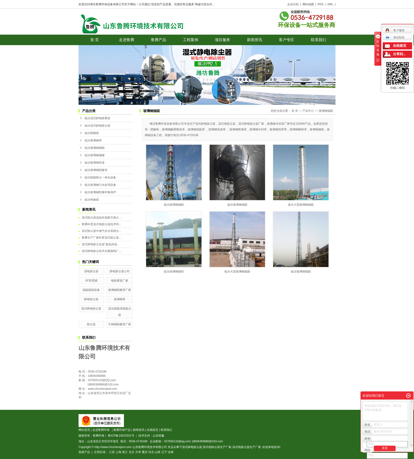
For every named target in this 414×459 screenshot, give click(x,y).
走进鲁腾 (126, 40)
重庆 (145, 452)
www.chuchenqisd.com (102, 388)
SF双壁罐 (91, 280)
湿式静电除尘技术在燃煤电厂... (101, 251)
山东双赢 (158, 435)
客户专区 (286, 40)
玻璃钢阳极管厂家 (119, 290)
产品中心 (308, 110)
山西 (157, 452)
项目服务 (222, 40)
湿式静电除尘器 (91, 308)
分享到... (399, 54)
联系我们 (318, 40)
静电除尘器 (91, 299)
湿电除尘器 (91, 271)
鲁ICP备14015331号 (121, 435)
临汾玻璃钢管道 (95, 162)
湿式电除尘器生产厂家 (217, 447)
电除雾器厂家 (119, 280)
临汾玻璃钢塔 (93, 140)
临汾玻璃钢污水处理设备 (100, 185)
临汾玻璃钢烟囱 (95, 147)
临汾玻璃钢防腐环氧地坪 (100, 192)
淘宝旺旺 (395, 37)
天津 (138, 452)
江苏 (112, 452)
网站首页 (84, 430)
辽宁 (164, 452)
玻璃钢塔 (119, 299)
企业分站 (293, 4)
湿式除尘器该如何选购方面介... (101, 217)
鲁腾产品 (158, 40)
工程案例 (190, 40)
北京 (131, 452)
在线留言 (152, 430)
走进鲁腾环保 (101, 430)
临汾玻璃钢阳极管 (96, 170)
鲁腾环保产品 (122, 430)
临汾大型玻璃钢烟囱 (301, 204)
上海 (118, 452)
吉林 (171, 452)
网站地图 (308, 4)
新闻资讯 (254, 40)
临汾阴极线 (92, 133)
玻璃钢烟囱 (326, 110)
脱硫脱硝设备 (91, 290)
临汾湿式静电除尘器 (97, 125)
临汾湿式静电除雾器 (97, 118)
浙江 (125, 452)
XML (330, 4)
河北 (151, 452)
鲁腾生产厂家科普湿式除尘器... (101, 237)
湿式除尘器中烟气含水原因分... (101, 231)
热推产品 (84, 452)
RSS (321, 4)
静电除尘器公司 (120, 271)
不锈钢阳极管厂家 (119, 324)
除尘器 (91, 324)
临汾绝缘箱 (92, 199)
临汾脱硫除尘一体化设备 (100, 177)
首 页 (94, 40)
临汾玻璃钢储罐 (95, 155)
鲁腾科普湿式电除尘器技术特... (101, 224)
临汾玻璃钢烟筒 (174, 271)
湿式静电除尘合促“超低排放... (100, 244)
